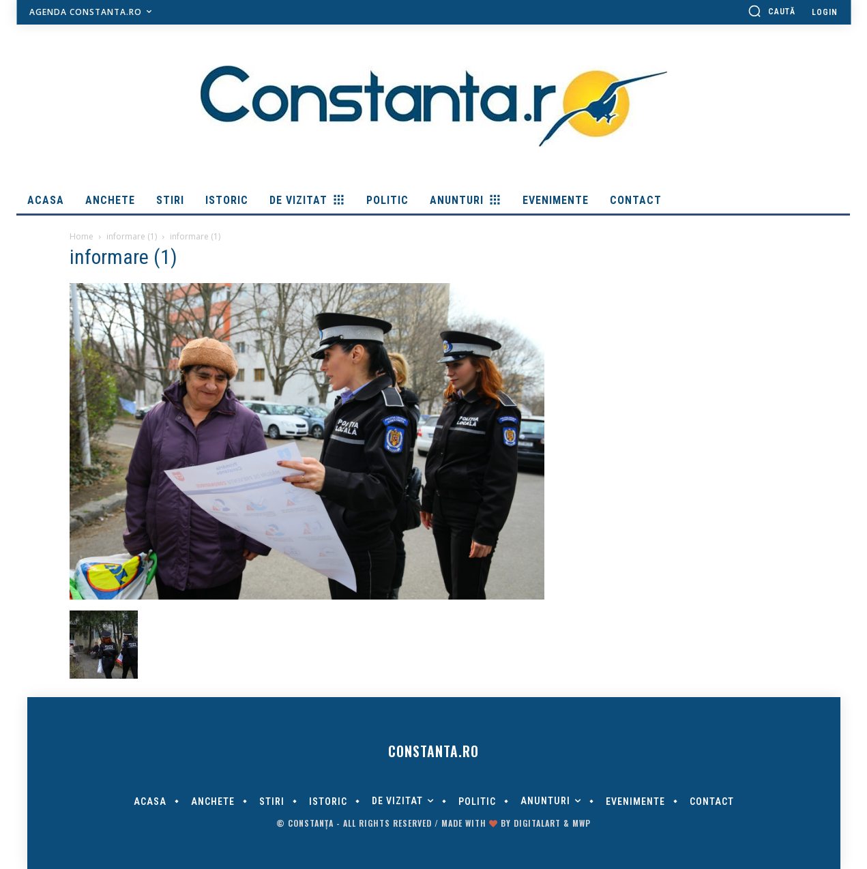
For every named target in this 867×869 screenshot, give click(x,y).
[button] (771, 11)
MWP (581, 823)
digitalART (537, 823)
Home (81, 236)
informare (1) (131, 236)
